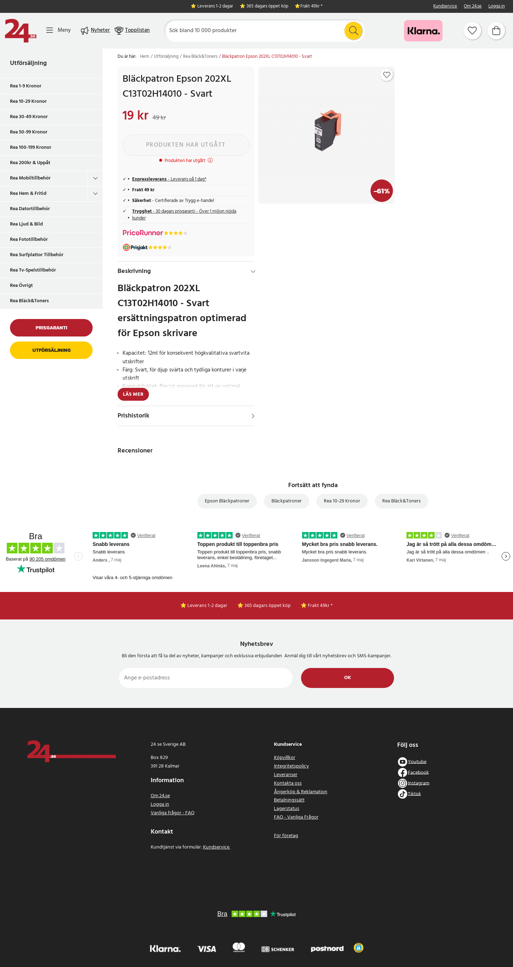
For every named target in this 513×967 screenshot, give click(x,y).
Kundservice (445, 6)
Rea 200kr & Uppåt (30, 163)
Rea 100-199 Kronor (30, 147)
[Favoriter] (472, 31)
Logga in (496, 6)
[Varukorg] (496, 31)
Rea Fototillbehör (29, 240)
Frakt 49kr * (311, 6)
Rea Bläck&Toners (29, 301)
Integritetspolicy (291, 766)
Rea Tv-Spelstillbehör (33, 270)
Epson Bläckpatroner (227, 501)
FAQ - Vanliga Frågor (296, 817)
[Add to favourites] (386, 75)
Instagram (418, 783)
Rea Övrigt (21, 286)
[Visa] (253, 416)
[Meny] (58, 30)
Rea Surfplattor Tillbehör (36, 255)
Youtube (417, 762)
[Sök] (264, 30)
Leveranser (285, 775)
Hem (144, 56)
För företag (286, 836)
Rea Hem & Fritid (28, 193)
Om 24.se (473, 6)
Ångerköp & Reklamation (300, 792)
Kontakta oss (288, 783)
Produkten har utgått (186, 145)
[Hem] (20, 30)
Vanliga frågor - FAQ (173, 813)
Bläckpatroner (286, 501)
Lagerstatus (286, 809)
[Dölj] (253, 271)
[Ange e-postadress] (205, 678)
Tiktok (414, 794)
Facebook (418, 772)
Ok (347, 678)
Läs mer (133, 394)
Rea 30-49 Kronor (29, 117)
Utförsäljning (28, 63)
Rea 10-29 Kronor (28, 101)
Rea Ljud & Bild (26, 224)
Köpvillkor (284, 758)
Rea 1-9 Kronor (25, 86)
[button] (358, 947)
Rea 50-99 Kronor (28, 132)
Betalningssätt (289, 800)
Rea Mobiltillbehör (30, 178)
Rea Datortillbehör (30, 209)
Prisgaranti (51, 327)
